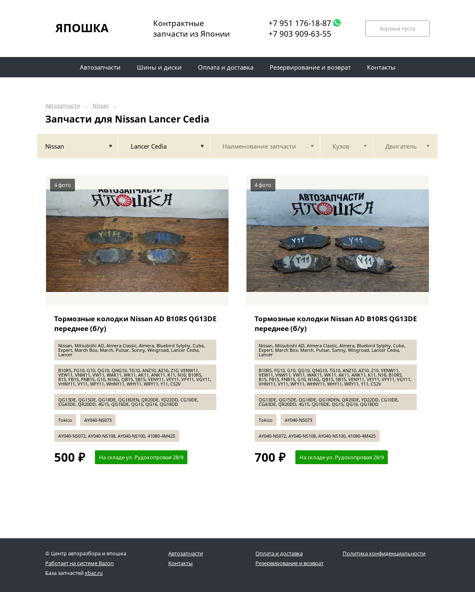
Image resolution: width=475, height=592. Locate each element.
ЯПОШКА (81, 27)
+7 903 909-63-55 (299, 34)
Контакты (180, 563)
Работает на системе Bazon (79, 563)
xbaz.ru (94, 573)
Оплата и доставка (279, 553)
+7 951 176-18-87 (299, 23)
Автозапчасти (62, 105)
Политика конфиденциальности (384, 553)
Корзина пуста (397, 29)
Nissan (100, 105)
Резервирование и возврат (289, 563)
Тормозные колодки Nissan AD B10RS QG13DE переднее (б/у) (135, 323)
